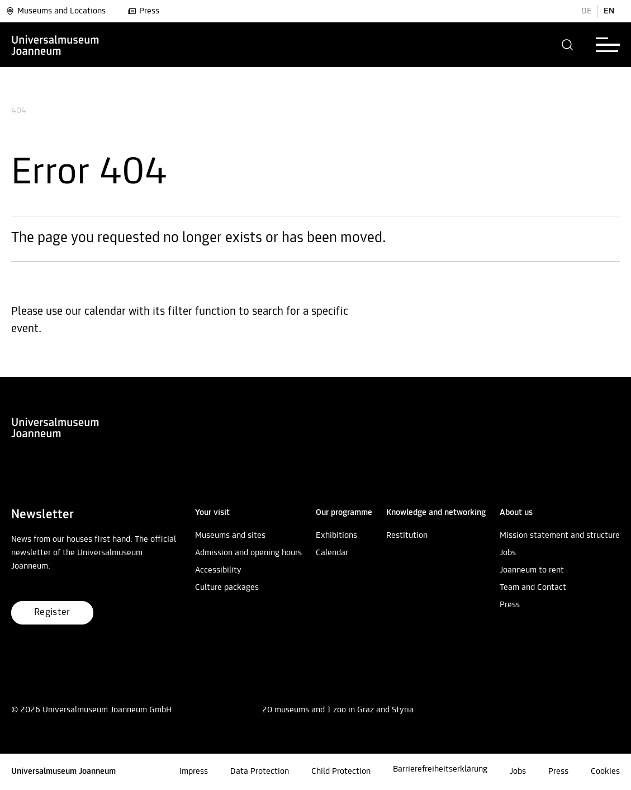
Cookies (605, 771)
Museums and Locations (56, 11)
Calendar (332, 552)
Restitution (407, 535)
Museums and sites (230, 535)
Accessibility (218, 570)
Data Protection (259, 771)
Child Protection (341, 771)
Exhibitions (336, 535)
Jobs (508, 552)
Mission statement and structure (560, 535)
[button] (567, 44)
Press (143, 11)
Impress (193, 771)
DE (586, 11)
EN (609, 11)
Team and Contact (533, 587)
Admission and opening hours (248, 552)
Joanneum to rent (532, 570)
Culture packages (227, 587)
